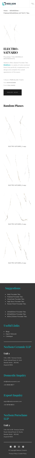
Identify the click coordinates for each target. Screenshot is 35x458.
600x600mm (14, 11)
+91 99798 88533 (9, 405)
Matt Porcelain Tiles (13, 295)
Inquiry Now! (12, 92)
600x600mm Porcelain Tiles (16, 315)
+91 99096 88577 (9, 385)
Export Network (11, 335)
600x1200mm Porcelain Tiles (17, 317)
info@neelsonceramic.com (12, 382)
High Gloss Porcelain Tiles (15, 302)
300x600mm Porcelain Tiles (16, 312)
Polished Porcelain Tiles (15, 297)
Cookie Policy (22, 453)
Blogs (8, 332)
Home (6, 11)
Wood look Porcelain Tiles (15, 300)
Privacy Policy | (13, 453)
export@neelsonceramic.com (13, 402)
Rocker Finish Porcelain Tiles (16, 304)
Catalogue (9, 337)
